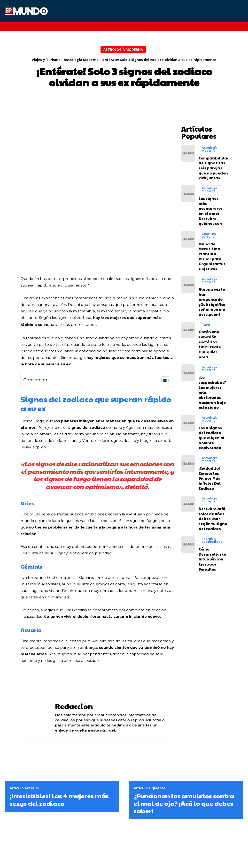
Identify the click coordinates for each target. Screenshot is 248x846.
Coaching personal (208, 213)
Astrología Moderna (123, 49)
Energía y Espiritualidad (211, 457)
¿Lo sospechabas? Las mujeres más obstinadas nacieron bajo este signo (212, 334)
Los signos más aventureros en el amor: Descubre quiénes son (213, 195)
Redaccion (74, 639)
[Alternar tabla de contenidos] (163, 313)
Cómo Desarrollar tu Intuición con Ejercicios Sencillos (210, 473)
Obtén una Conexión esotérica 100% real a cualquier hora (211, 297)
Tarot (206, 282)
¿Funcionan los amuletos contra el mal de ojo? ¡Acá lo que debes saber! (184, 736)
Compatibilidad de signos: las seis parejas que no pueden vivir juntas (212, 162)
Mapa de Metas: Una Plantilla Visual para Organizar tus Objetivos (211, 229)
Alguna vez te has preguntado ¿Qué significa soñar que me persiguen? (213, 264)
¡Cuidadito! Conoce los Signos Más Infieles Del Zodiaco (208, 402)
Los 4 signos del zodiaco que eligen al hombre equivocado (213, 369)
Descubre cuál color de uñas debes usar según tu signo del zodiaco (213, 438)
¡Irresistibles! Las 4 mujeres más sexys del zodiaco (59, 732)
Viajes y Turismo (46, 59)
